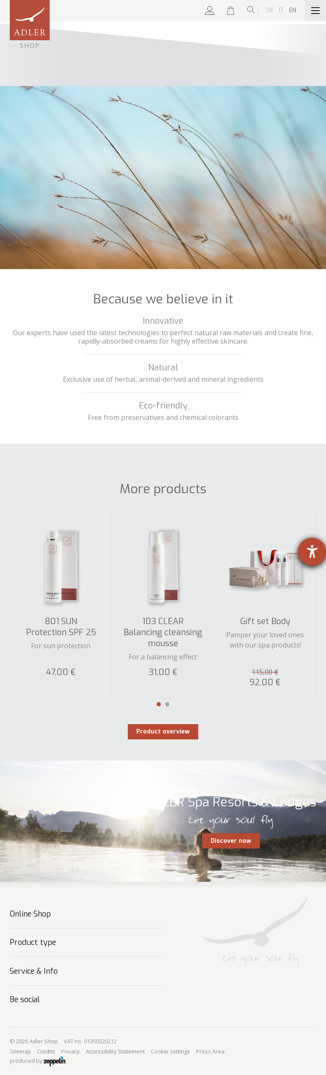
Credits (46, 1051)
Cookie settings (170, 1051)
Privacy (70, 1051)
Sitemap (20, 1051)
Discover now (231, 840)
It (281, 10)
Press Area (210, 1051)
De (270, 10)
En (292, 10)
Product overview (163, 732)
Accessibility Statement (115, 1051)
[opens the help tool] (312, 552)
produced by (37, 1061)
